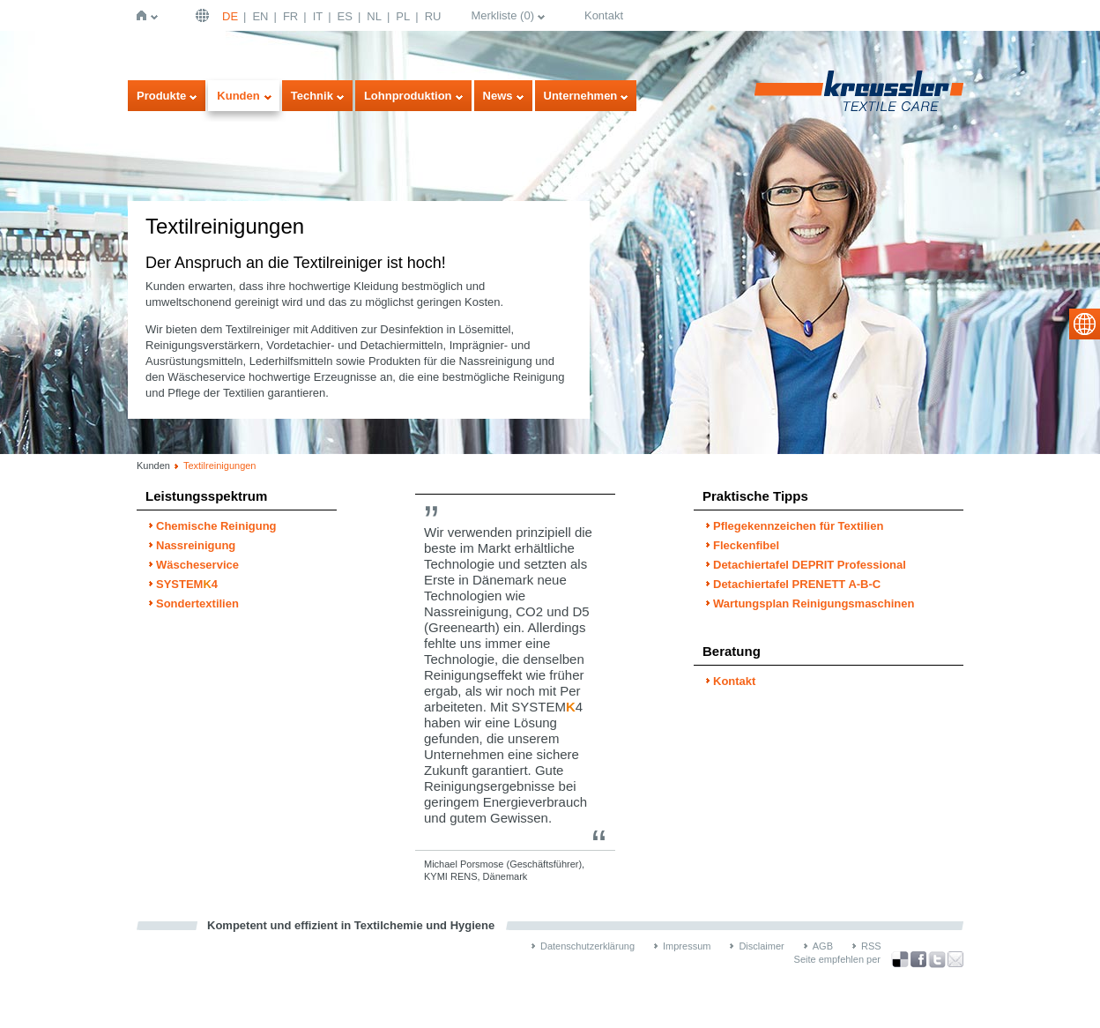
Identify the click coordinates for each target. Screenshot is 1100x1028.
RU (433, 16)
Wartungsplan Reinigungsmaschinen (813, 603)
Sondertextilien (197, 603)
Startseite (145, 15)
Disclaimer (761, 946)
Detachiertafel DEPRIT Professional (809, 564)
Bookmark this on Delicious (900, 959)
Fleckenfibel (746, 545)
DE (230, 16)
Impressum (686, 946)
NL (374, 16)
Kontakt (603, 15)
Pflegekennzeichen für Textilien (798, 526)
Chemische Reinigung (216, 526)
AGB (823, 946)
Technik (312, 95)
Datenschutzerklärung (587, 946)
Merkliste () (502, 15)
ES (345, 16)
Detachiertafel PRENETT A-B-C (797, 584)
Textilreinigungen (219, 465)
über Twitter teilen (937, 959)
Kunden (238, 95)
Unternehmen (581, 95)
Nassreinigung (195, 545)
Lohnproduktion (408, 95)
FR (290, 16)
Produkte (161, 95)
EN (260, 16)
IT (318, 16)
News (498, 95)
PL (403, 16)
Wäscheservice (197, 564)
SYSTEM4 (187, 584)
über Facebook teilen (918, 959)
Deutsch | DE (204, 15)
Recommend (955, 959)
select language (1084, 324)
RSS (871, 946)
